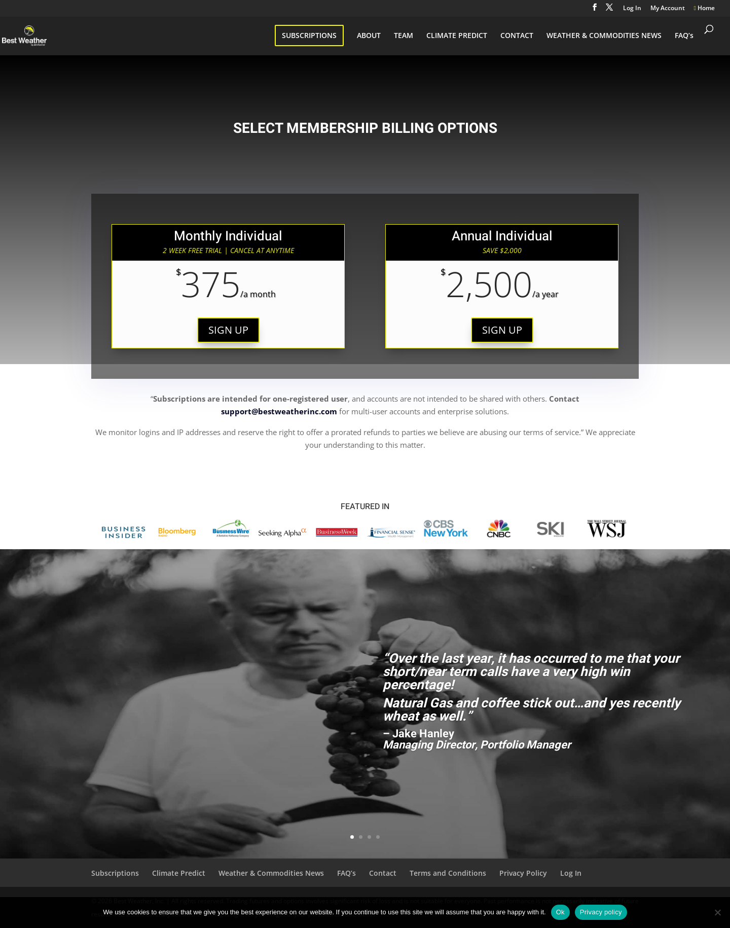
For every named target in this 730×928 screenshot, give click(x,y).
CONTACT (516, 36)
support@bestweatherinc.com (279, 411)
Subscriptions (115, 873)
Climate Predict (178, 873)
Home (704, 8)
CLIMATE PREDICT (456, 36)
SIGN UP (228, 330)
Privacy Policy (523, 873)
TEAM (403, 36)
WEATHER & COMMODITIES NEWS (604, 36)
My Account (667, 8)
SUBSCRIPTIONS (309, 35)
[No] (717, 912)
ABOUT (369, 36)
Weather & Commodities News (271, 873)
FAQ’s (684, 36)
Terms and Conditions (448, 873)
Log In (632, 8)
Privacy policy (601, 912)
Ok (560, 912)
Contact (382, 873)
